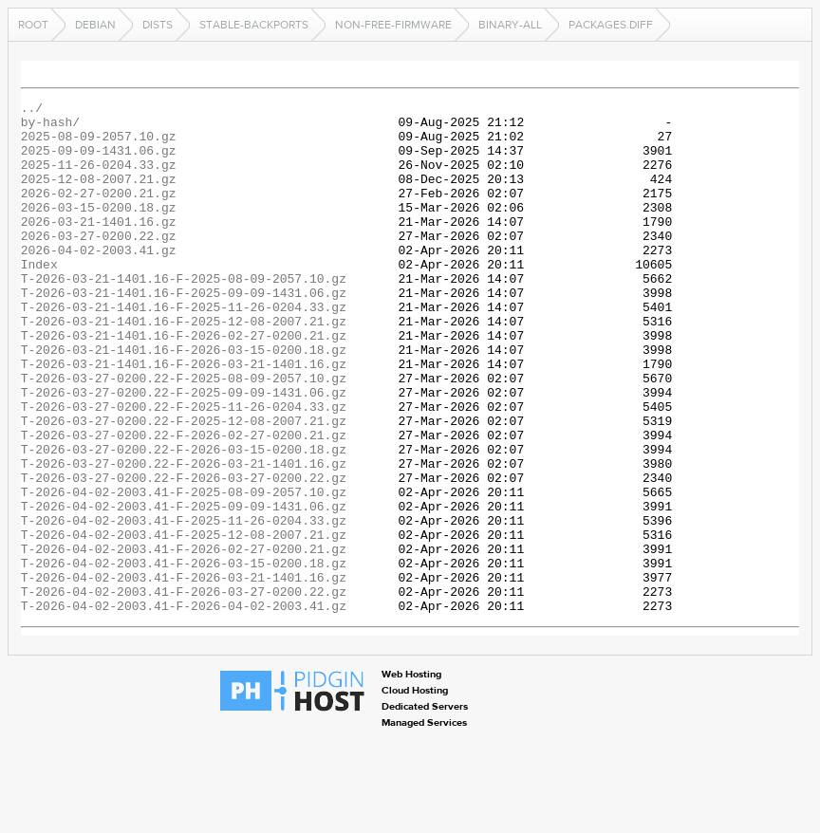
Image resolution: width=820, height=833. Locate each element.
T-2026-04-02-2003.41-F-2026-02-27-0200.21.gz (183, 639)
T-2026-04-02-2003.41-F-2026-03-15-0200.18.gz (183, 656)
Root (33, 24)
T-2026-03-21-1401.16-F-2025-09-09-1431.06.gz (183, 332)
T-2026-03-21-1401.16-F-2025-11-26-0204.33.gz (183, 349)
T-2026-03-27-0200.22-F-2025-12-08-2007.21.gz (183, 485)
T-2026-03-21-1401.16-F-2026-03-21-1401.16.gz (183, 417)
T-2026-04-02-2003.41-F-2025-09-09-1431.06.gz (183, 588)
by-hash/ (50, 127)
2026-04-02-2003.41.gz (99, 280)
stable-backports (253, 24)
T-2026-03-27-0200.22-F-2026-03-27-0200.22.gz (183, 554)
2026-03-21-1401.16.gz (99, 246)
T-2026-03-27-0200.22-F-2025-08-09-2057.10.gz (183, 434)
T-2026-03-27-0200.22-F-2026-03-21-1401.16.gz (183, 537)
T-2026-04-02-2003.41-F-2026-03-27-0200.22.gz (183, 690)
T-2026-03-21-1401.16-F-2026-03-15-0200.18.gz (183, 400)
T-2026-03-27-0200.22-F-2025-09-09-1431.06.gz (183, 451)
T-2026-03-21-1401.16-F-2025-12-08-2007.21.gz (183, 366)
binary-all (510, 24)
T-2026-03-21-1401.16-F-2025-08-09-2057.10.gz (183, 315)
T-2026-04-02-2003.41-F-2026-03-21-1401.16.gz (183, 673)
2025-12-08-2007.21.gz (99, 195)
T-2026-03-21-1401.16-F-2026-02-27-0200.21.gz (183, 383)
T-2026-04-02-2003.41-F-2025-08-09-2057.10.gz (183, 571)
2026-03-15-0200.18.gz (99, 229)
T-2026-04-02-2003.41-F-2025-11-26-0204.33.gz (183, 605)
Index (39, 297)
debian (95, 24)
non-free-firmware (393, 24)
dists (157, 24)
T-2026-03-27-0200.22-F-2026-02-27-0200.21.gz (183, 502)
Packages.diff (610, 24)
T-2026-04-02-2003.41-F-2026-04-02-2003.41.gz (183, 707)
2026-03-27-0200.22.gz (99, 263)
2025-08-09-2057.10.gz (99, 144)
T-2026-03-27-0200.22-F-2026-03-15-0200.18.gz (183, 519)
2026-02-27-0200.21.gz (99, 212)
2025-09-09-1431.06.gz (99, 161)
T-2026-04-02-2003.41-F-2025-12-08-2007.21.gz (183, 622)
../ (32, 110)
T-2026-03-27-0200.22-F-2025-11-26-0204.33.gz (183, 468)
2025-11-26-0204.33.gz (99, 178)
